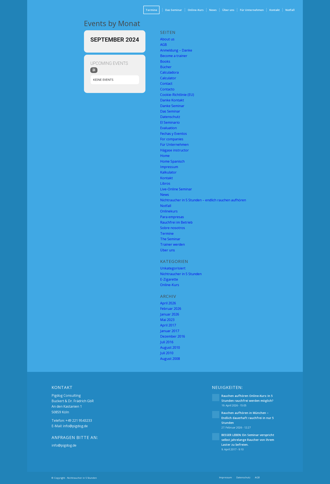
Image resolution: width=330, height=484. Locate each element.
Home (165, 155)
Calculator (168, 78)
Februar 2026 (170, 308)
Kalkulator (168, 172)
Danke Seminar (172, 105)
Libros (165, 183)
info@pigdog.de (75, 426)
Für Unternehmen (174, 144)
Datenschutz (170, 116)
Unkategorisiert (172, 268)
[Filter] (93, 70)
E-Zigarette (169, 279)
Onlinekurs (169, 211)
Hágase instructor (174, 150)
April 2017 (168, 325)
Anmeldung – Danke (176, 50)
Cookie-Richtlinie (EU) (177, 94)
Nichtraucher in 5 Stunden (181, 274)
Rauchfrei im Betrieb (176, 222)
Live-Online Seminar (176, 189)
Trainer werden (172, 244)
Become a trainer (173, 55)
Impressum (169, 166)
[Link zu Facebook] (269, 477)
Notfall (165, 205)
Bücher (166, 67)
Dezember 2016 (172, 336)
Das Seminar (170, 111)
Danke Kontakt (172, 100)
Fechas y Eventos (173, 133)
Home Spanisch (172, 161)
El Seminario (170, 122)
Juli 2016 (166, 342)
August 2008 (170, 358)
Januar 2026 (169, 314)
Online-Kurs (169, 284)
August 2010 (170, 347)
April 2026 (168, 303)
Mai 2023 (167, 319)
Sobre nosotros (172, 227)
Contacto (167, 89)
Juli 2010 (166, 353)
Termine (167, 233)
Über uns (167, 250)
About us (167, 39)
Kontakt (166, 178)
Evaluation (168, 128)
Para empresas (172, 217)
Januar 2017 (169, 331)
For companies (171, 139)
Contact (166, 83)
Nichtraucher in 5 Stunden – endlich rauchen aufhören (203, 200)
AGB (163, 44)
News (164, 194)
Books (165, 61)
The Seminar (170, 239)
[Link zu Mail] (275, 477)
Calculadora (169, 72)
